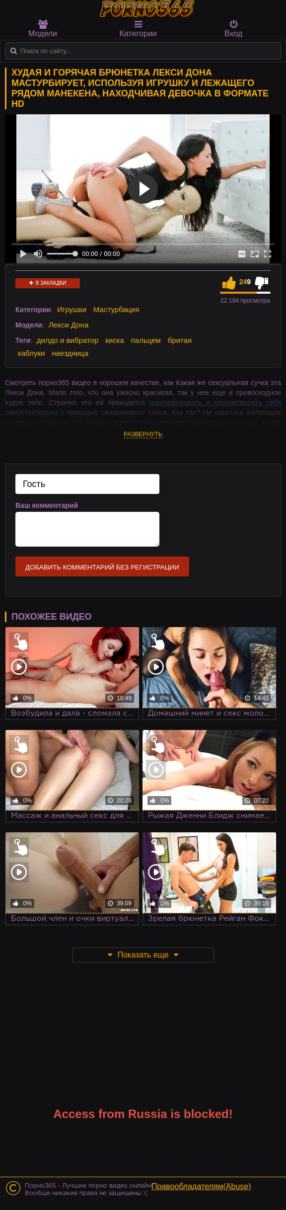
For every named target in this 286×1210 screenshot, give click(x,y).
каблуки (31, 353)
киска (114, 340)
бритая (180, 340)
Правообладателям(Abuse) (201, 1186)
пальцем (146, 340)
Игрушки (71, 309)
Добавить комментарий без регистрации (102, 567)
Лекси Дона (68, 325)
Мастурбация (116, 309)
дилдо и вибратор (67, 340)
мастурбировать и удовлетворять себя (215, 402)
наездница (70, 353)
